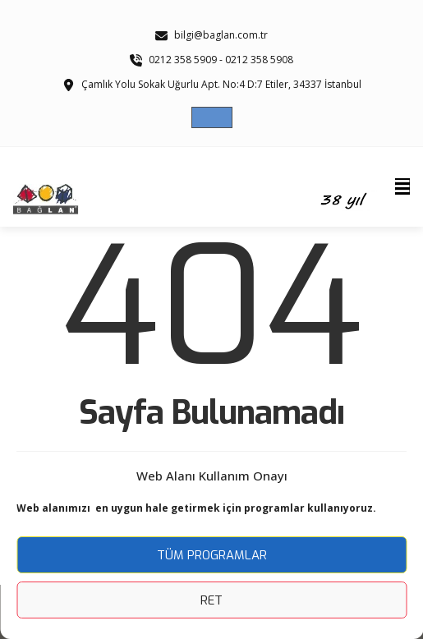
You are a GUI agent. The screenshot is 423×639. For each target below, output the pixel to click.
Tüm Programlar (212, 555)
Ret (211, 600)
